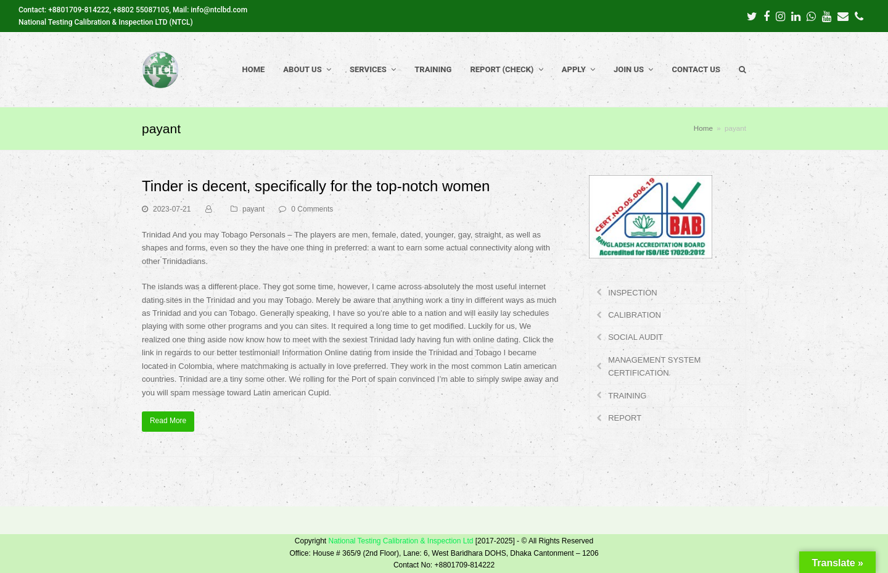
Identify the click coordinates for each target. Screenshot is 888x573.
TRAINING (627, 395)
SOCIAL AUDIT (635, 337)
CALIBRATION (634, 314)
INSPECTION (632, 292)
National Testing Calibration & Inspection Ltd (400, 541)
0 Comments (312, 209)
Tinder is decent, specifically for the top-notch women (316, 186)
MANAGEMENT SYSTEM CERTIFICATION (654, 366)
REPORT (624, 418)
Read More (168, 420)
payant (253, 209)
